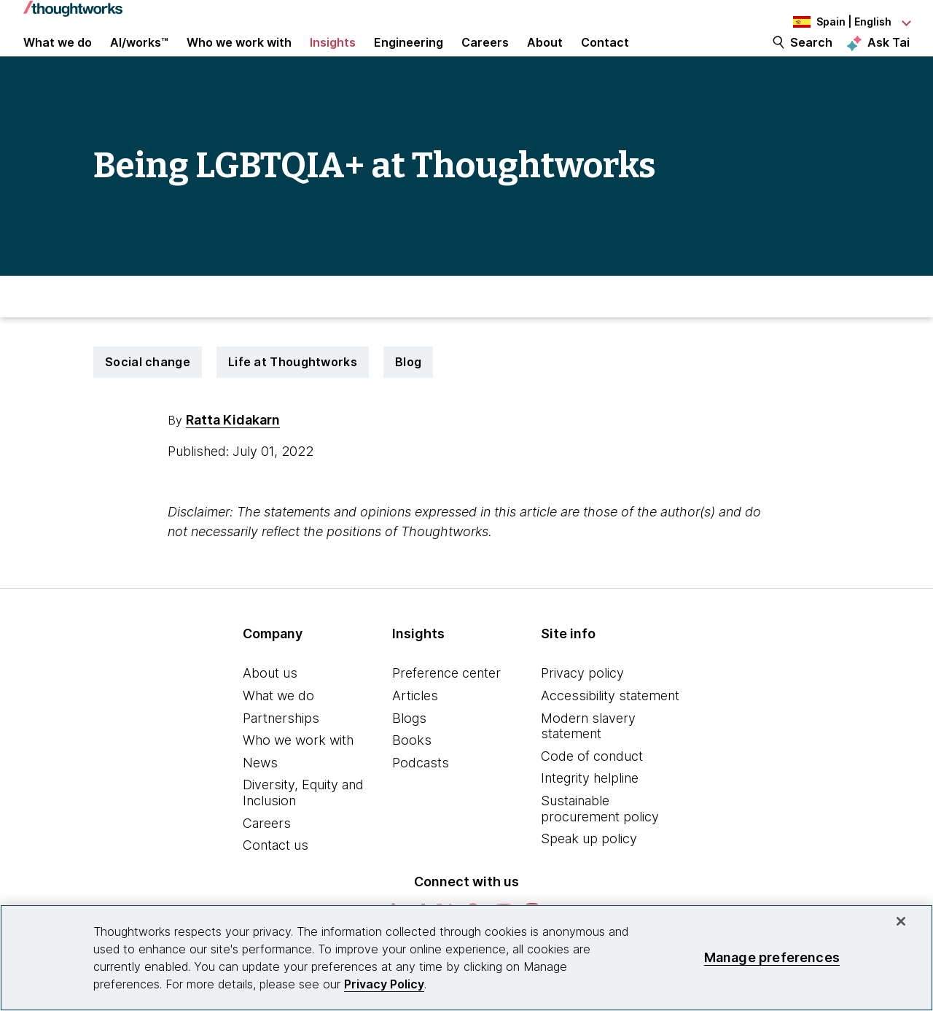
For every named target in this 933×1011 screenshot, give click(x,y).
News (260, 798)
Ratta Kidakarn (233, 455)
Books (412, 775)
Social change (147, 397)
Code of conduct (592, 791)
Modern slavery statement (588, 761)
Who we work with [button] (239, 60)
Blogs (409, 753)
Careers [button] (485, 60)
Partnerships (281, 753)
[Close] (901, 921)
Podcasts (420, 798)
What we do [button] (57, 60)
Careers (267, 858)
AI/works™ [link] (139, 60)
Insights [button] (333, 60)
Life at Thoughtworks (292, 397)
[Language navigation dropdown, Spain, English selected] (829, 22)
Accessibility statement (610, 731)
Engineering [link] (408, 60)
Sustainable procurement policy (600, 844)
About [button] (545, 60)
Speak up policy (589, 874)
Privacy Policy (384, 984)
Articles (415, 731)
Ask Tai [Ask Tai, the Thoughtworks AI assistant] (888, 59)
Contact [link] (605, 60)
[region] (466, 958)
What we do (278, 731)
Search (811, 60)
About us (270, 708)
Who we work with (298, 775)
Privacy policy (582, 708)
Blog (408, 397)
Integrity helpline (590, 813)
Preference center (446, 708)
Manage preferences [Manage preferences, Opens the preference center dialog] (772, 957)
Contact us (275, 880)
